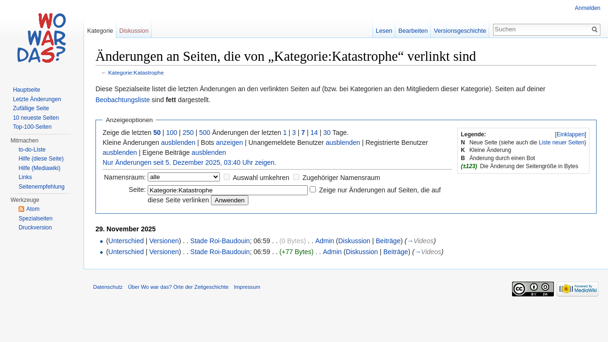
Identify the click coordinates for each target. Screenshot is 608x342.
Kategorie (100, 30)
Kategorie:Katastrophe (136, 72)
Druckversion (35, 227)
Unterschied (126, 241)
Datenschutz (108, 287)
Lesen (384, 30)
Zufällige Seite (31, 108)
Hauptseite (26, 89)
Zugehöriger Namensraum (341, 177)
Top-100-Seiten (32, 127)
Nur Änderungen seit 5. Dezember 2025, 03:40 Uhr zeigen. (189, 162)
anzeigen (229, 142)
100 (171, 132)
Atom (32, 209)
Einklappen (571, 134)
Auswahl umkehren (261, 177)
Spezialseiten (35, 218)
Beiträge (388, 241)
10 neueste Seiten (36, 117)
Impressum (247, 287)
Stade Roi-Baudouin (220, 241)
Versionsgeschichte (460, 30)
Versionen (164, 241)
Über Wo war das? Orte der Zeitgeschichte (178, 287)
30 (327, 132)
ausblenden (178, 142)
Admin (324, 241)
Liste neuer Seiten (561, 142)
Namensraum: (125, 177)
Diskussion (354, 241)
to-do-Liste (32, 149)
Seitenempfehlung (42, 186)
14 (314, 132)
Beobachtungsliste (122, 100)
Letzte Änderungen (37, 99)
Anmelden (587, 8)
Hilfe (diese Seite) (41, 158)
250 (187, 132)
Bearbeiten (413, 30)
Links (25, 177)
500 (204, 132)
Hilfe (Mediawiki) (39, 168)
